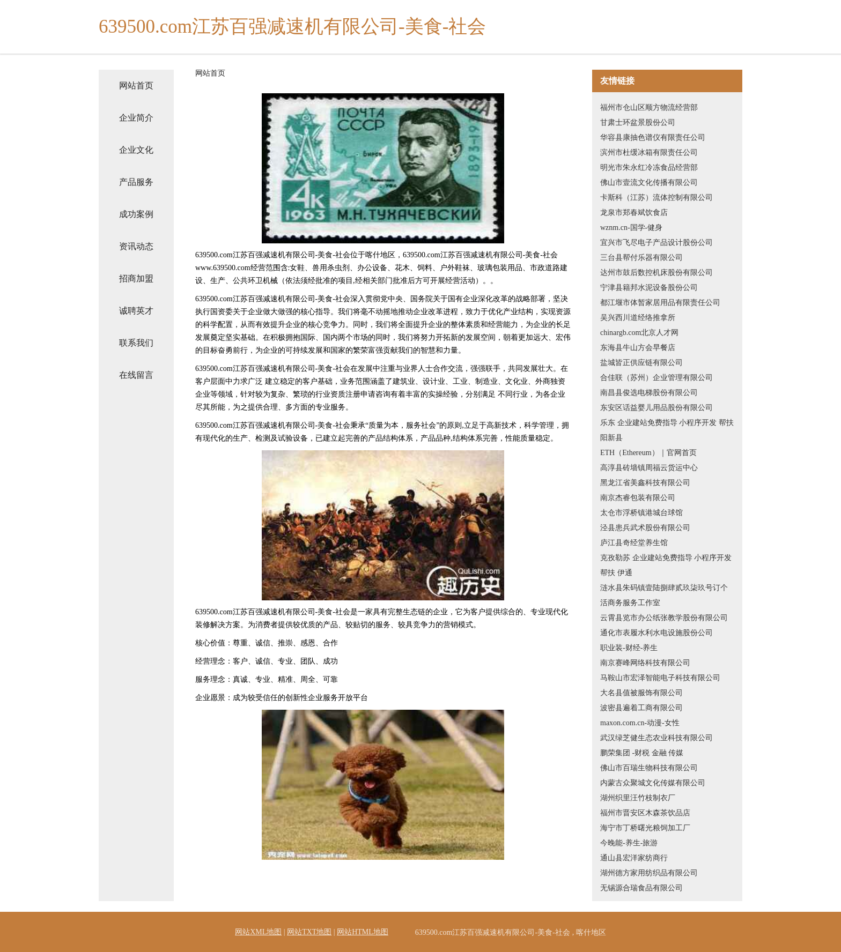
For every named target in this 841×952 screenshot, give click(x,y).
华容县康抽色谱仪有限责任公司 (652, 137)
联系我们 (136, 342)
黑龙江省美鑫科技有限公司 (645, 483)
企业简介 (136, 117)
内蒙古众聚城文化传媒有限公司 (652, 783)
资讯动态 (136, 246)
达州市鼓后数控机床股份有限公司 (656, 273)
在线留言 (136, 375)
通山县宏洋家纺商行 (634, 858)
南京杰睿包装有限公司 (637, 498)
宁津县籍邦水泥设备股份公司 (649, 288)
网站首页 (136, 85)
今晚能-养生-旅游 (629, 843)
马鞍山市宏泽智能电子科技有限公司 (660, 678)
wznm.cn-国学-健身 (631, 228)
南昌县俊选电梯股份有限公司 (649, 393)
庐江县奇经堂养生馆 (634, 543)
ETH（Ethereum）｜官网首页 (648, 453)
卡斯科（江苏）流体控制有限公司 (656, 198)
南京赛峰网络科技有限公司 (645, 663)
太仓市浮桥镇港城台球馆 (641, 513)
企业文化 (136, 149)
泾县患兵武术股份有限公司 (645, 528)
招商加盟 (136, 278)
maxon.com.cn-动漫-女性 (640, 723)
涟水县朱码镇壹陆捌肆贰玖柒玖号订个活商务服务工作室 (664, 595)
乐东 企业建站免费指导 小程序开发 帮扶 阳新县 (667, 430)
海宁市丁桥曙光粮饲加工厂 (645, 828)
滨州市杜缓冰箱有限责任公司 (649, 152)
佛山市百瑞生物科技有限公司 (649, 768)
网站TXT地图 (309, 932)
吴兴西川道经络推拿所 (637, 318)
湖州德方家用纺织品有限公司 (649, 873)
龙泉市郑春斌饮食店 (634, 213)
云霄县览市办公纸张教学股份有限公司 (664, 618)
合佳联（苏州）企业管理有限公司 (656, 378)
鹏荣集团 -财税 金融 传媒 (641, 753)
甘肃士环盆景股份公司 (637, 122)
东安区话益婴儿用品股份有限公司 (656, 408)
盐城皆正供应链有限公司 (641, 363)
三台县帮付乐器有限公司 (641, 258)
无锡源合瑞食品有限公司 (641, 888)
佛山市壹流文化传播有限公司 (649, 182)
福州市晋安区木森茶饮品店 (645, 813)
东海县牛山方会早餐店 (637, 348)
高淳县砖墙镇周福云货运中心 (649, 468)
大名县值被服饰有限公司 (641, 693)
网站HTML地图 (362, 932)
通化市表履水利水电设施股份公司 (656, 633)
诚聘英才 (136, 310)
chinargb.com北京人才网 (639, 333)
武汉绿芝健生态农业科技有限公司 (656, 738)
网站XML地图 (258, 932)
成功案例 (136, 214)
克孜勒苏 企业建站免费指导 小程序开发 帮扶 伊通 (666, 565)
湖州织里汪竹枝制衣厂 (637, 798)
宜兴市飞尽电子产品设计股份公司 (656, 243)
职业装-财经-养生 (629, 648)
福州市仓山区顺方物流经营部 (649, 107)
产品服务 (136, 182)
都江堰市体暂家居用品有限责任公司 (660, 303)
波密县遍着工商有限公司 (641, 708)
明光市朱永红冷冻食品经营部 (649, 167)
